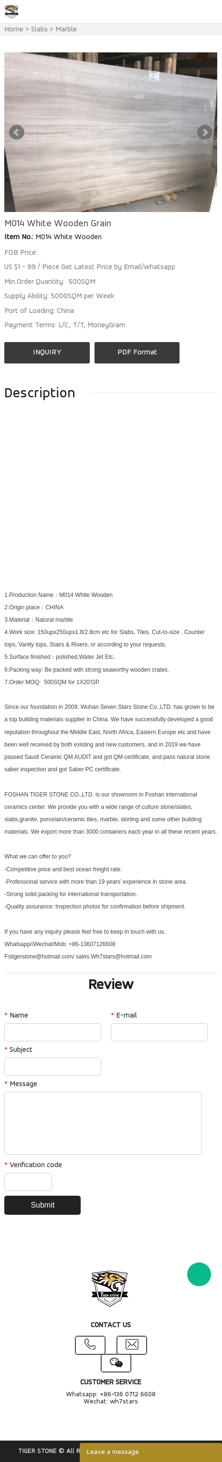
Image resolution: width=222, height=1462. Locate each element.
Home (13, 29)
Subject (18, 1050)
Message (20, 1084)
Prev (16, 132)
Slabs (39, 29)
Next (204, 132)
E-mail (124, 1015)
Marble (66, 29)
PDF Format (137, 352)
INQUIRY (47, 352)
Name (16, 1015)
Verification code (33, 1165)
